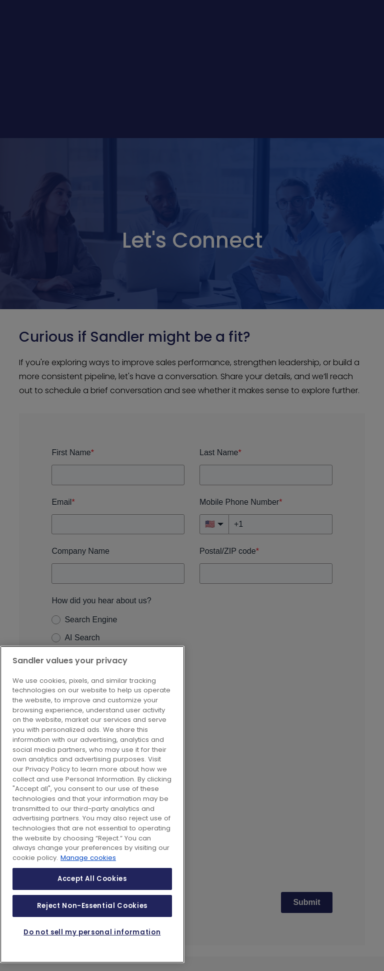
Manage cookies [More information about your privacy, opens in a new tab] (88, 857)
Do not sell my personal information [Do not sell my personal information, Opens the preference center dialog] (92, 932)
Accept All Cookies (92, 878)
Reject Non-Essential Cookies (92, 905)
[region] (92, 804)
